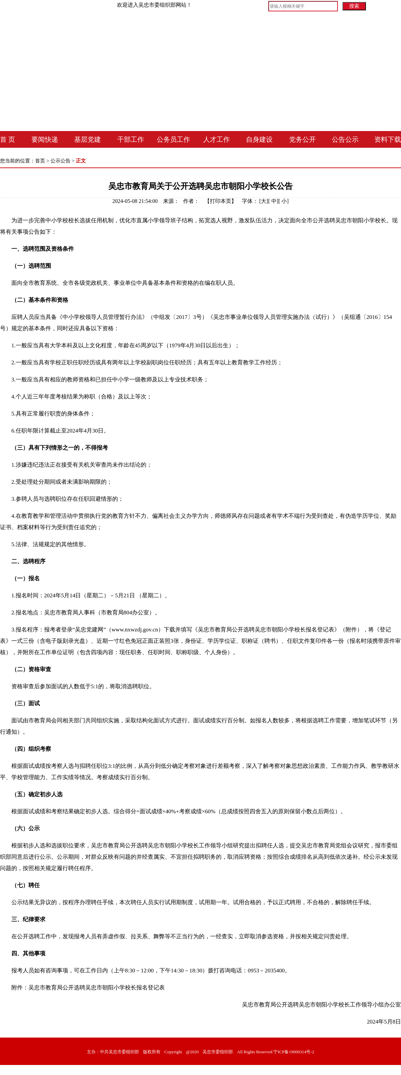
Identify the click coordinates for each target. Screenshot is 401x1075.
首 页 (7, 139)
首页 (40, 160)
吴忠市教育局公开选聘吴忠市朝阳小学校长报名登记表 (96, 987)
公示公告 (60, 160)
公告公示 (345, 139)
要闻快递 (44, 139)
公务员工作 (173, 139)
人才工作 (216, 139)
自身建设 (259, 139)
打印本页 (220, 201)
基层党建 (87, 139)
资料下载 (387, 139)
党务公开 (302, 139)
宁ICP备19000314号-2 (293, 1051)
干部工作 (130, 139)
